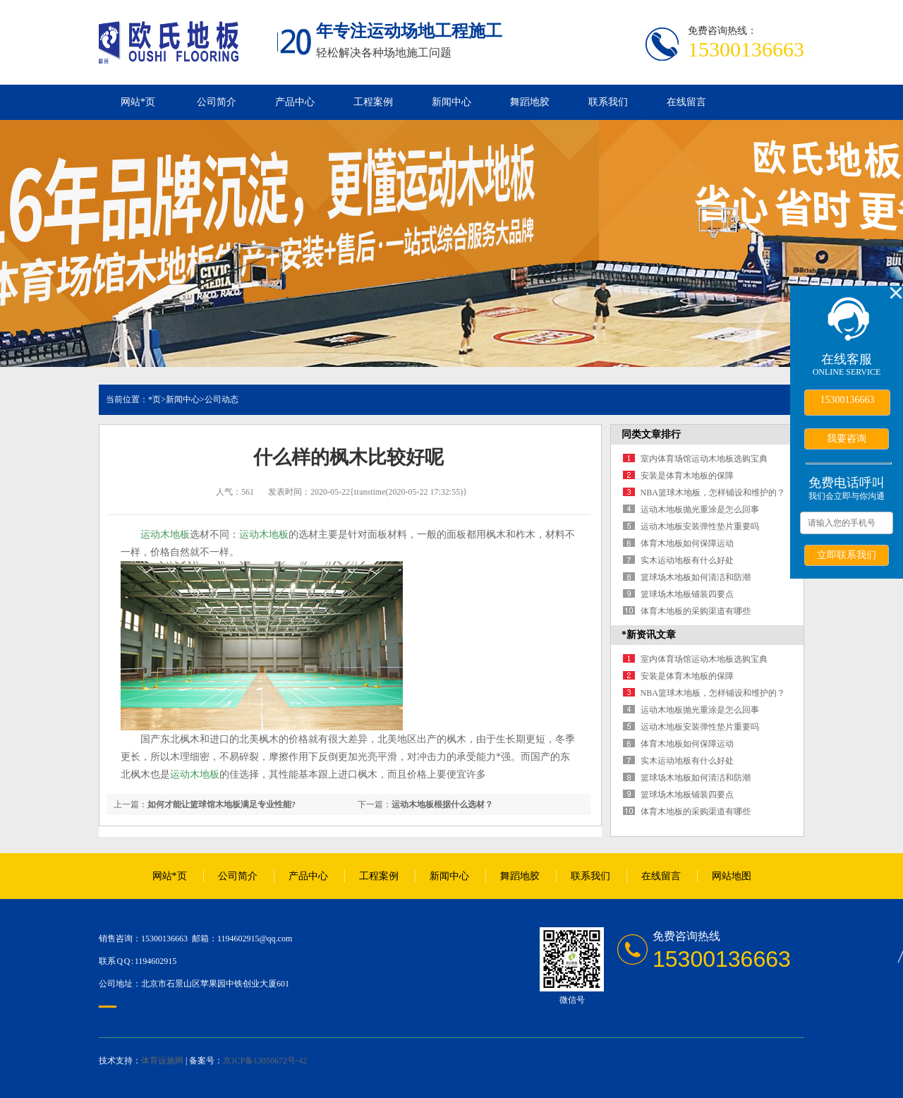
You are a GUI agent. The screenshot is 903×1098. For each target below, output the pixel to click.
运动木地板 (165, 534)
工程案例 (373, 102)
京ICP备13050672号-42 (265, 1061)
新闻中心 (451, 102)
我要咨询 (846, 438)
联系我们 (608, 102)
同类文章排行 (651, 434)
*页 (154, 399)
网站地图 (731, 876)
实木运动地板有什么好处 (687, 560)
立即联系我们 (846, 554)
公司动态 (221, 399)
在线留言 (686, 102)
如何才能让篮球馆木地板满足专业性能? (221, 804)
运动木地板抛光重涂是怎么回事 (700, 509)
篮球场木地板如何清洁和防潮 (696, 577)
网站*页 (138, 102)
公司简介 (216, 102)
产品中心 (295, 102)
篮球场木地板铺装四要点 (687, 594)
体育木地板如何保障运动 (687, 543)
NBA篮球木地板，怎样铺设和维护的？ (713, 492)
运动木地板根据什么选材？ (442, 804)
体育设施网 (162, 1061)
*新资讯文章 (649, 634)
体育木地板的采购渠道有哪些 (696, 611)
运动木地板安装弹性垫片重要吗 (700, 526)
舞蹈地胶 (530, 102)
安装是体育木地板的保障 (687, 476)
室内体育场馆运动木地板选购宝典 (704, 459)
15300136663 (847, 399)
